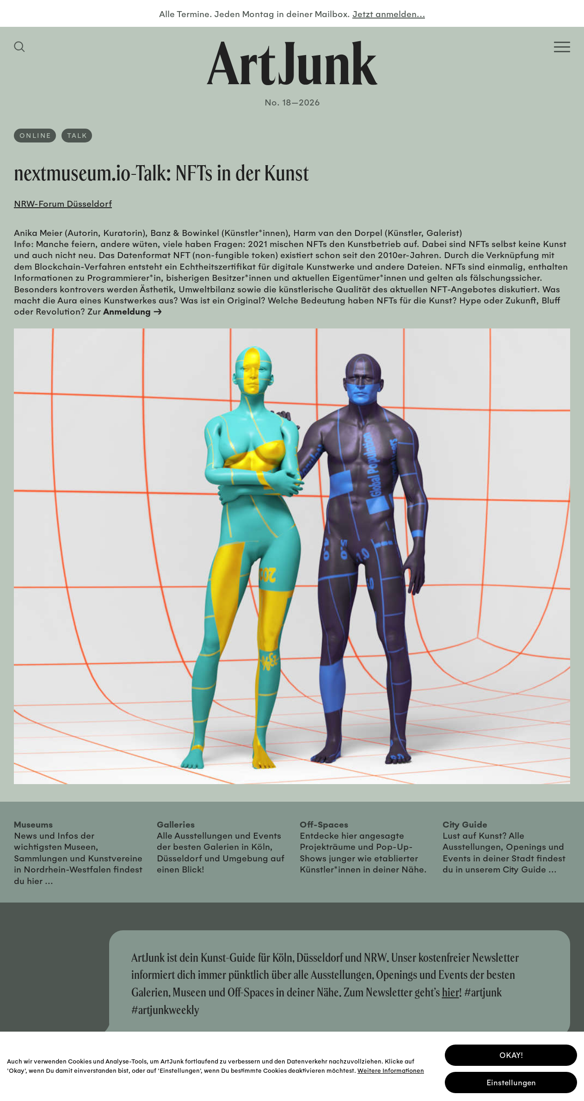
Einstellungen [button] (511, 1081)
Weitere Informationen (390, 1068)
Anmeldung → (132, 310)
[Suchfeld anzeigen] (21, 47)
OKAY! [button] (511, 1053)
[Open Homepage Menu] (562, 47)
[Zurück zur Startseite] (292, 63)
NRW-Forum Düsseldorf (63, 203)
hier (450, 992)
